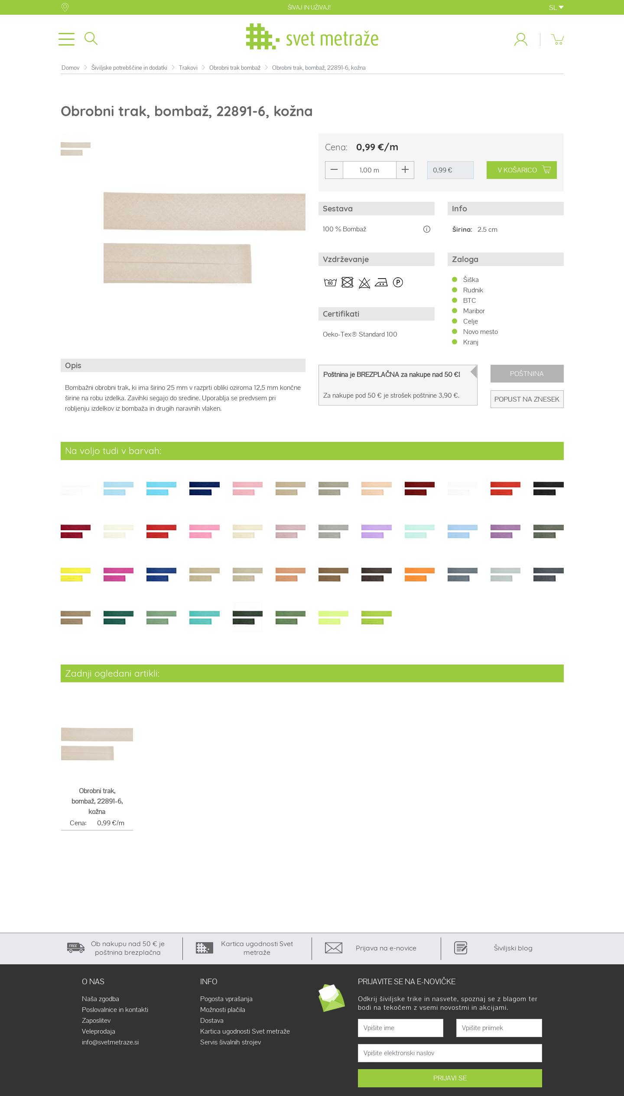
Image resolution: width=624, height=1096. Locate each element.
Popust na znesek (526, 402)
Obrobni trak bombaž (234, 71)
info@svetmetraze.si (110, 1045)
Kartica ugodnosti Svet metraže (245, 1035)
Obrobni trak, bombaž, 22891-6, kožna (97, 805)
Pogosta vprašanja (226, 1002)
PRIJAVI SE (450, 1081)
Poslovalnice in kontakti (115, 1013)
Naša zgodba (100, 1002)
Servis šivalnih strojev (230, 1045)
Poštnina (527, 377)
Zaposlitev (96, 1024)
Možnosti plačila (222, 1013)
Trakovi (188, 71)
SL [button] (556, 7)
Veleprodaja (98, 1035)
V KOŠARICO (524, 173)
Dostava (212, 1024)
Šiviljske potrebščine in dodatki (129, 71)
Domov (71, 71)
